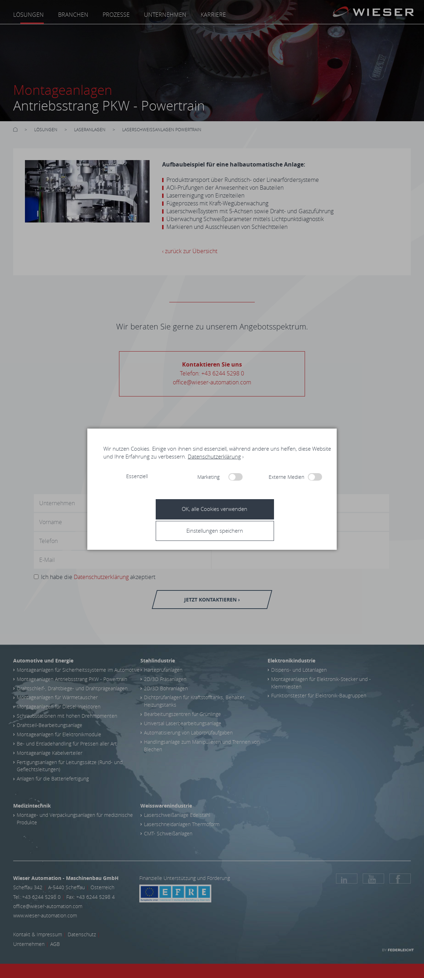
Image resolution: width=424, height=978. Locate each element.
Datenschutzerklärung (214, 456)
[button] (214, 530)
